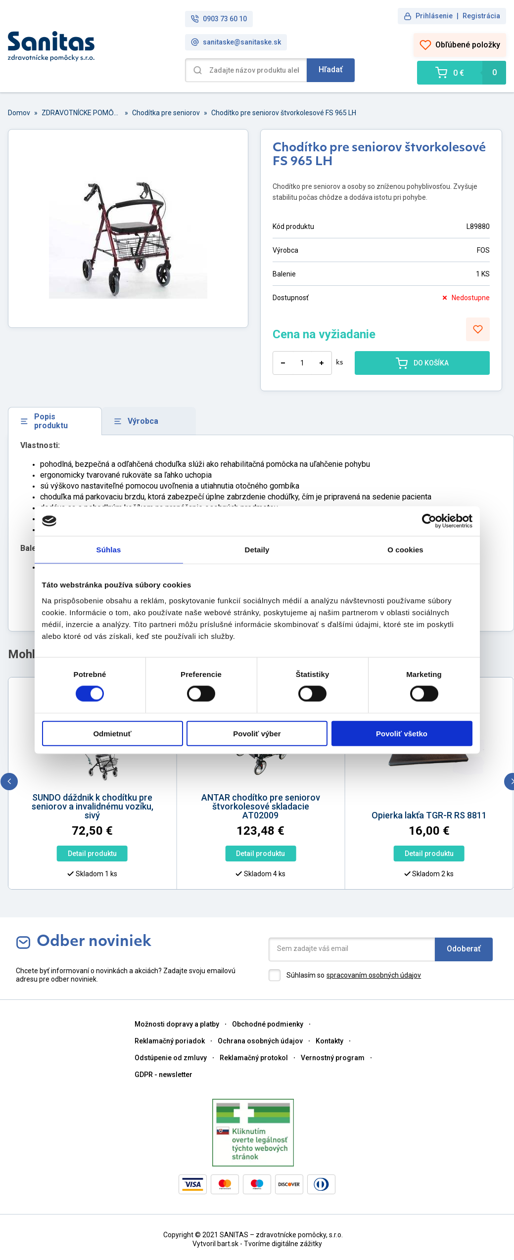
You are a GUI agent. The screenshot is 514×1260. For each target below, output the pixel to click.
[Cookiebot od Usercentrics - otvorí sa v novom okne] (429, 521)
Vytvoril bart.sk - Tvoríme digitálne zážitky (257, 1244)
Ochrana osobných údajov (260, 1041)
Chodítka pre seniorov (166, 113)
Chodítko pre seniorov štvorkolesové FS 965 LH (283, 113)
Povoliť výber (256, 733)
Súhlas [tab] (108, 549)
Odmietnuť (112, 733)
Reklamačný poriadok (170, 1041)
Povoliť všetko (401, 733)
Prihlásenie (434, 16)
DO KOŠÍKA (422, 363)
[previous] (9, 781)
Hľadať (331, 69)
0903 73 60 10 (219, 19)
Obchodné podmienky (267, 1024)
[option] (248, 786)
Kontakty (329, 1041)
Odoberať (464, 948)
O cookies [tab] (405, 549)
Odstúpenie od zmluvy (171, 1058)
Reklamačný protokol (254, 1058)
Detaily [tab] (257, 549)
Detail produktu (79, 853)
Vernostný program (333, 1058)
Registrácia (481, 16)
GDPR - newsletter (163, 1075)
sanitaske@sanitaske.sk (236, 42)
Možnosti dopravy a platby (177, 1024)
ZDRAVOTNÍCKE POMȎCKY (81, 113)
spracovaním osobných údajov (374, 975)
